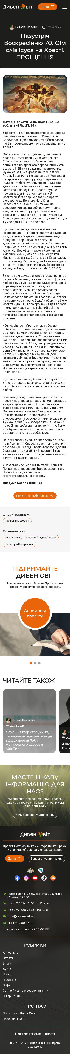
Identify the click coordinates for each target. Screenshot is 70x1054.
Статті (8, 958)
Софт (6, 985)
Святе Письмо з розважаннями (25, 990)
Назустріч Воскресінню (19, 544)
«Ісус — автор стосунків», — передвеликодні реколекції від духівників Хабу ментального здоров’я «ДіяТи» (29, 740)
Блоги (7, 963)
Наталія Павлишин (26, 27)
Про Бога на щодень (17, 520)
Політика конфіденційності (35, 1034)
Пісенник (9, 980)
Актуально (10, 952)
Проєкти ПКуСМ (14, 1019)
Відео (7, 974)
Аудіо (7, 969)
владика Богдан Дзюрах (41, 537)
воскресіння (12, 537)
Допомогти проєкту (35, 613)
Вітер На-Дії (12, 996)
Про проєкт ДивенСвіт (19, 1013)
